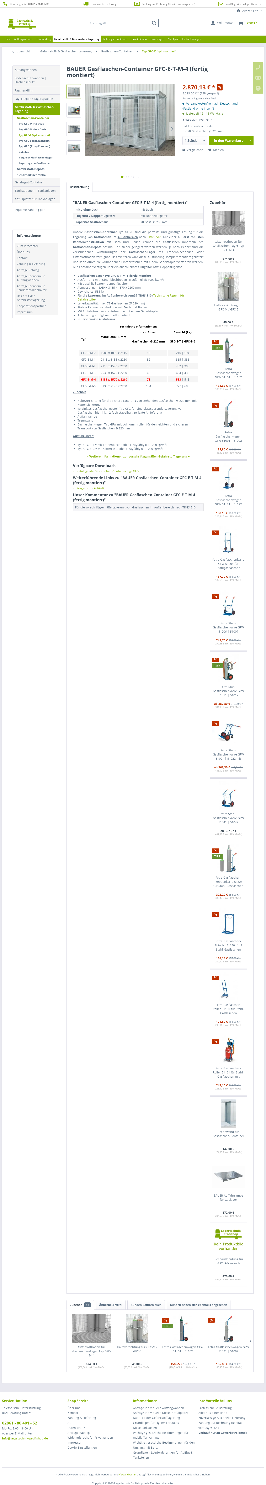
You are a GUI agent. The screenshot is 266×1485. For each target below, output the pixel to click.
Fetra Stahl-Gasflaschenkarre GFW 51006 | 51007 (228, 627)
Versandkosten (127, 1474)
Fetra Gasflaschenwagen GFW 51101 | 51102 (228, 373)
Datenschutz (76, 1428)
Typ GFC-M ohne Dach (32, 129)
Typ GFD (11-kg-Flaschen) (34, 146)
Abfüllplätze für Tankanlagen (35, 199)
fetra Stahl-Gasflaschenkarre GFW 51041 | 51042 (228, 818)
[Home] (7, 39)
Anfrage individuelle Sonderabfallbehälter (32, 288)
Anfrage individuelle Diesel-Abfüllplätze (160, 1413)
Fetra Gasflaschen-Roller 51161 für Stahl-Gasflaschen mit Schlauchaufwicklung (228, 1072)
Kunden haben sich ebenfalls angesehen (198, 1305)
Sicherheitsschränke (31, 175)
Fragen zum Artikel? (88, 488)
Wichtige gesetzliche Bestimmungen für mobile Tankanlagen (160, 1435)
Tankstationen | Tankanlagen (35, 191)
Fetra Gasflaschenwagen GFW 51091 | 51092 (228, 436)
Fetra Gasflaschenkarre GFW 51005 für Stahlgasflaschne (228, 564)
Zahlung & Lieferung (31, 264)
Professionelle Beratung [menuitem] (215, 1408)
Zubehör (24, 152)
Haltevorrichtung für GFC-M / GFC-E (228, 307)
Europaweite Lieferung (100, 3)
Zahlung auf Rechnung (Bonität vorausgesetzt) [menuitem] (220, 1425)
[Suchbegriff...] (123, 23)
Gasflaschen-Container (33, 118)
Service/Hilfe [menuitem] (248, 11)
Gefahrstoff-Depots (30, 169)
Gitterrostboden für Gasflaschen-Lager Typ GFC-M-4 (228, 246)
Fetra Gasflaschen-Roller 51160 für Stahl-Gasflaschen (228, 1009)
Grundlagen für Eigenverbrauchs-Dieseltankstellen (156, 1425)
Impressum (25, 312)
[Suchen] (154, 23)
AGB (70, 1423)
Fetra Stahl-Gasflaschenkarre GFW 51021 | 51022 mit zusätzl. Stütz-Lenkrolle (228, 754)
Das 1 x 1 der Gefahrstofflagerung (31, 298)
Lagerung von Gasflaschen (35, 163)
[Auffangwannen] (23, 39)
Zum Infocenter (27, 246)
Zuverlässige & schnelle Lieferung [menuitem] (221, 1418)
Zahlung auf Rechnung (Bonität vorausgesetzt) (164, 3)
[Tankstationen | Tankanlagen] (147, 39)
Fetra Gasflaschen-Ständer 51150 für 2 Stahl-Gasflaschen (228, 945)
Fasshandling (24, 90)
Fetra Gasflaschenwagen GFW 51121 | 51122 (228, 500)
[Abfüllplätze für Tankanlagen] (184, 39)
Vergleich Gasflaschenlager (35, 157)
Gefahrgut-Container (29, 182)
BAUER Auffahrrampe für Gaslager (228, 1197)
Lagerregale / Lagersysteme (34, 99)
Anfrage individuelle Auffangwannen (31, 278)
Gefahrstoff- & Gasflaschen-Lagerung (34, 109)
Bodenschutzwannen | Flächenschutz (31, 80)
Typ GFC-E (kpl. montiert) (34, 135)
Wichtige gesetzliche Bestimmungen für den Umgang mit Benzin (164, 1444)
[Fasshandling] (43, 39)
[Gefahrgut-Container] (115, 39)
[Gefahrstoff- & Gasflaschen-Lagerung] (77, 39)
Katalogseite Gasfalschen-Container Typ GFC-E (107, 471)
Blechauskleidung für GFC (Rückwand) (228, 1261)
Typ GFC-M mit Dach (31, 124)
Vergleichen (192, 150)
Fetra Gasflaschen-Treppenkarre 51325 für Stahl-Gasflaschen (228, 881)
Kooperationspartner (31, 306)
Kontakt (22, 258)
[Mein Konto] (222, 23)
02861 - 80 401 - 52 (19, 1423)
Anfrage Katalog (28, 270)
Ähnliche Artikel (110, 1305)
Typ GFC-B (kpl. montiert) (34, 140)
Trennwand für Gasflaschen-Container (228, 1134)
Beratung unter (25, 3)
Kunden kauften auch (146, 1305)
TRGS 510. (154, 237)
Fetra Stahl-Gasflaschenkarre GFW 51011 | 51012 (228, 691)
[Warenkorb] (248, 23)
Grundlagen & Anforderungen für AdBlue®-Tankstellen (163, 1454)
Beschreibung (79, 187)
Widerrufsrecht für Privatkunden (90, 1437)
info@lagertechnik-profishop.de (243, 4)
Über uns (23, 252)
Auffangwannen (26, 70)
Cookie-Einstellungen (82, 1447)
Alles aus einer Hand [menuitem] (212, 1413)
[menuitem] (123, 23)
